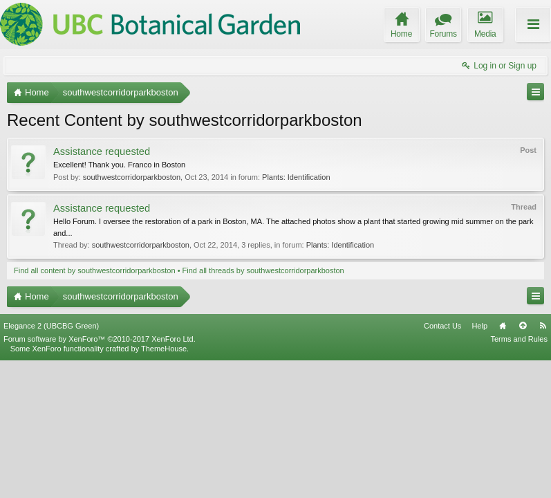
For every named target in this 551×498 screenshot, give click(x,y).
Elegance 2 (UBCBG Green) (51, 463)
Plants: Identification (296, 177)
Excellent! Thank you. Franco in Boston (119, 164)
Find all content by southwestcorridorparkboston (95, 270)
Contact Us (442, 463)
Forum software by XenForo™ (99, 476)
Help (479, 463)
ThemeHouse (164, 486)
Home (502, 463)
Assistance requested (101, 151)
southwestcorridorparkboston (131, 177)
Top (522, 463)
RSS (543, 463)
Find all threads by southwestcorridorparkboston (263, 270)
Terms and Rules (519, 476)
